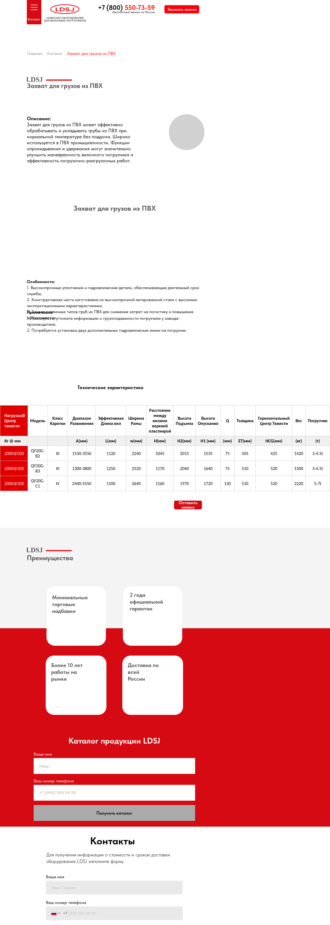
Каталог (34, 19)
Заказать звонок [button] (181, 9)
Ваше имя (43, 754)
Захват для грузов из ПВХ (91, 53)
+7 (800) (126, 7)
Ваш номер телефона (54, 780)
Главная (34, 53)
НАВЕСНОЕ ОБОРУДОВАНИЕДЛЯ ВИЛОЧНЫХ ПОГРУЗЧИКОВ (65, 19)
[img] (62, 252)
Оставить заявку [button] (188, 505)
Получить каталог (114, 813)
